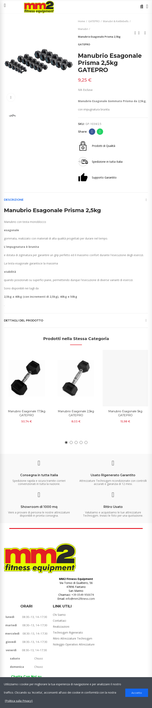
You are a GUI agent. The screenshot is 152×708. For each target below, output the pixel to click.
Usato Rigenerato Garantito (113, 475)
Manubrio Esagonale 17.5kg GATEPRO (26, 413)
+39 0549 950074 (82, 595)
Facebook (92, 131)
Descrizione (14, 199)
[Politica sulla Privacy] (18, 701)
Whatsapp (100, 131)
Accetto (136, 692)
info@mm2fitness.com (80, 599)
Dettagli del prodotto (23, 320)
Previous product (135, 33)
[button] (66, 442)
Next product (145, 33)
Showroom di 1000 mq (39, 507)
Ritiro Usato (113, 507)
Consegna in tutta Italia (39, 475)
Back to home (140, 33)
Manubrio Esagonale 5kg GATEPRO (125, 413)
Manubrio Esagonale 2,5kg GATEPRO (76, 413)
